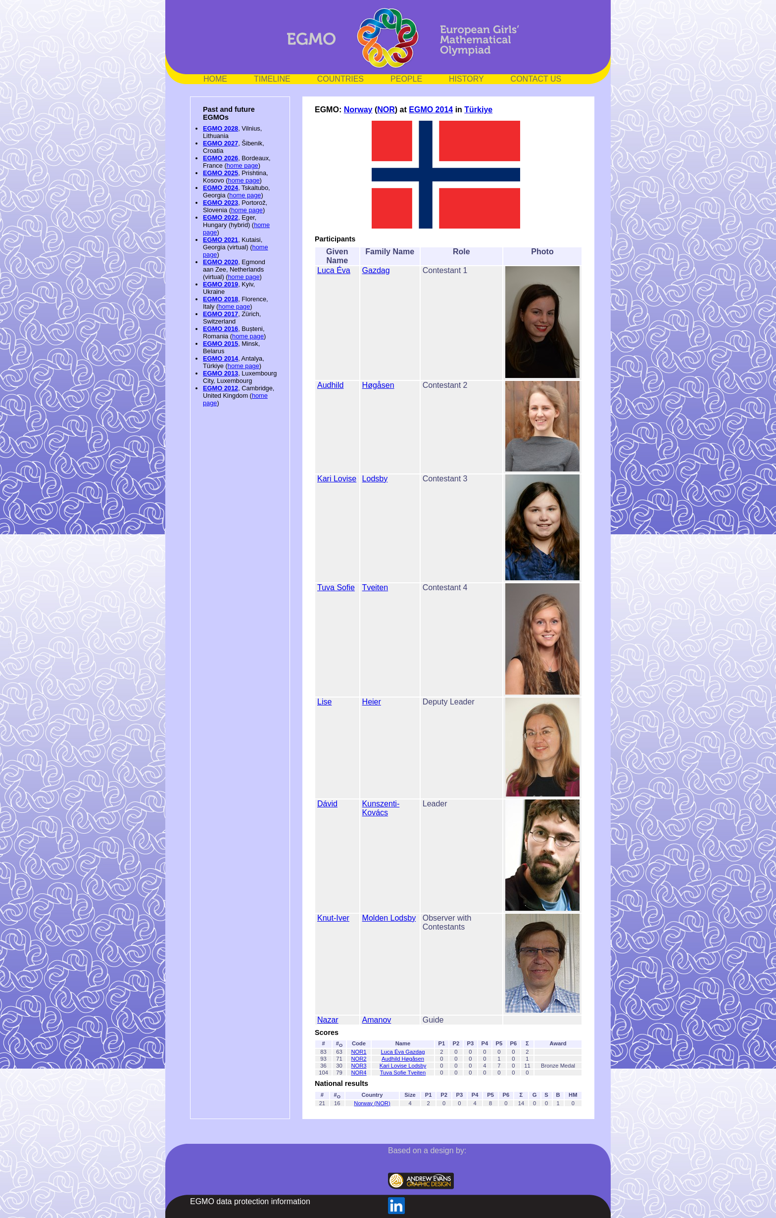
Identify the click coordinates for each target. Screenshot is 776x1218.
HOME (215, 79)
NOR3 (358, 1066)
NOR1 (358, 1052)
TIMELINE (272, 79)
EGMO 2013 (220, 373)
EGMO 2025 (220, 173)
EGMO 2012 (220, 388)
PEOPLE (406, 79)
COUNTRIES (340, 79)
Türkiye (478, 109)
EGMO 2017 (220, 314)
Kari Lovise (336, 478)
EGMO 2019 (220, 284)
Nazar (328, 1020)
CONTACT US (536, 79)
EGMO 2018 (220, 299)
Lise (324, 702)
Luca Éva (333, 270)
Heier (371, 702)
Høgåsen (378, 385)
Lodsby (375, 478)
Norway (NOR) (372, 1103)
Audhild (330, 385)
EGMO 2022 (220, 217)
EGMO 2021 (220, 239)
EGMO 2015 (220, 343)
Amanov (376, 1020)
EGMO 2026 (220, 158)
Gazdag (376, 270)
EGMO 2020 (220, 262)
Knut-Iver (333, 918)
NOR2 (358, 1059)
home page (242, 165)
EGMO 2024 (220, 187)
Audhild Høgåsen (403, 1059)
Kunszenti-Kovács (381, 808)
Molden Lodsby (389, 918)
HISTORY (466, 79)
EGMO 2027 (220, 143)
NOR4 (358, 1073)
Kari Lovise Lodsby (403, 1066)
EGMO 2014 (220, 358)
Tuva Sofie (336, 587)
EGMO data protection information (250, 1201)
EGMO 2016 (220, 328)
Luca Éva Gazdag (403, 1052)
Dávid (327, 803)
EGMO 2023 (220, 202)
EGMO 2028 (220, 128)
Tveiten (375, 587)
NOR (386, 109)
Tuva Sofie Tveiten (403, 1073)
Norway (358, 109)
